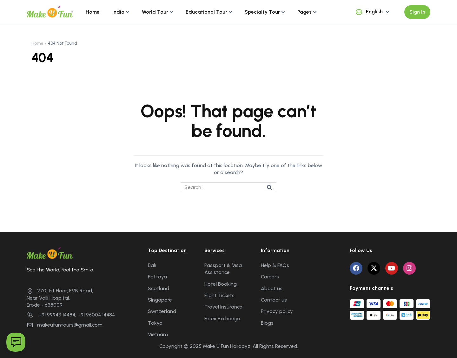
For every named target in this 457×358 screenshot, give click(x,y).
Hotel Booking (220, 284)
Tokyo (155, 323)
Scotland (158, 288)
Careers (270, 277)
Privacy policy (277, 311)
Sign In (417, 12)
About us (271, 288)
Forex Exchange (222, 319)
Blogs (267, 323)
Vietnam (158, 334)
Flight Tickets (219, 295)
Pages (304, 12)
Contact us (274, 300)
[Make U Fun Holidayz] (50, 12)
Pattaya (157, 277)
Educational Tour (206, 12)
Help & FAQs (275, 265)
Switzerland (162, 311)
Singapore (160, 300)
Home (93, 12)
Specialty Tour (262, 12)
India (118, 12)
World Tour (155, 12)
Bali (152, 265)
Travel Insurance (223, 307)
